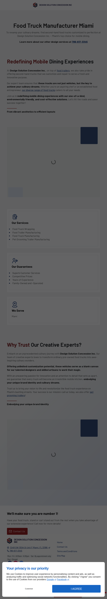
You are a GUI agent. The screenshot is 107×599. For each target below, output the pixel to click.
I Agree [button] (76, 588)
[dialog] (53, 579)
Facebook (62, 579)
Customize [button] (29, 589)
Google (50, 579)
